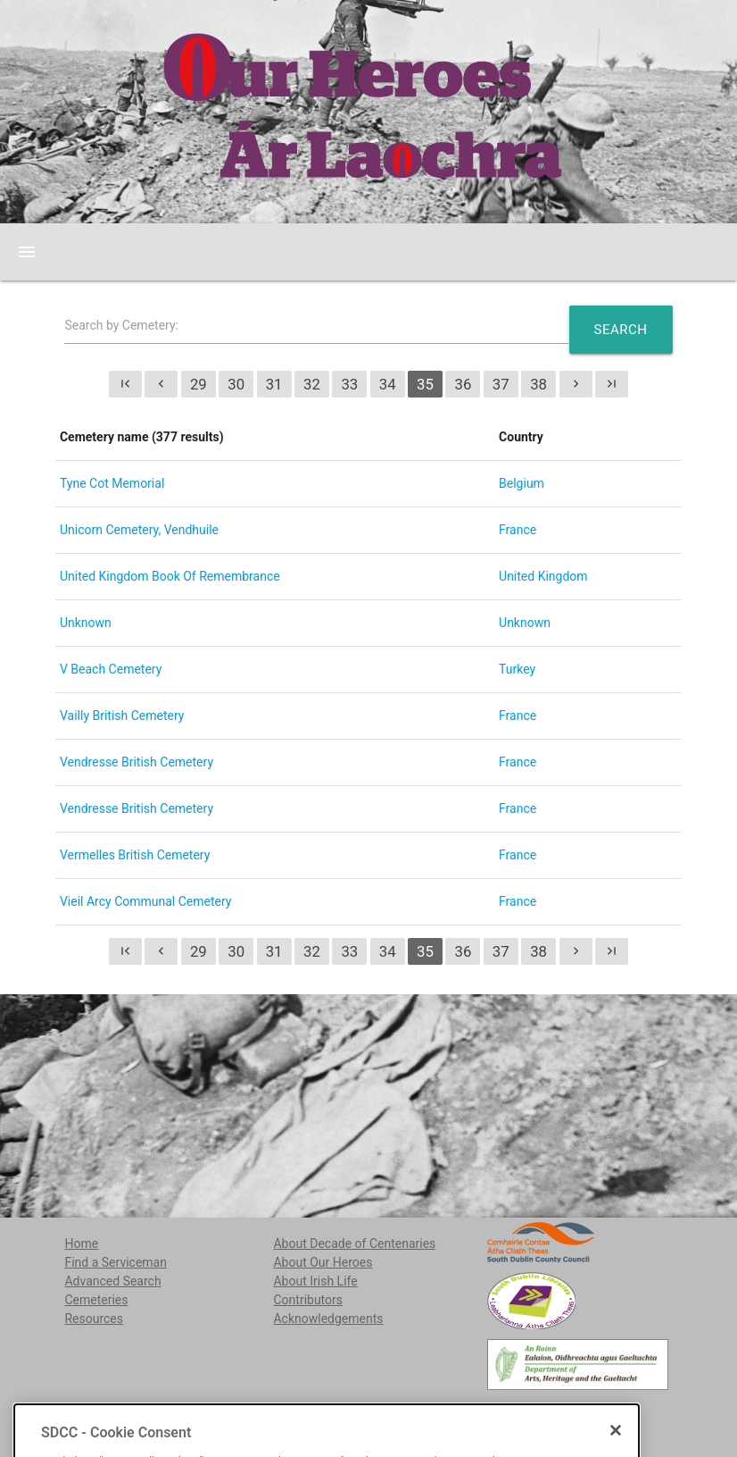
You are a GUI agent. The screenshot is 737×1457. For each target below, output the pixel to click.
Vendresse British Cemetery (136, 762)
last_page (611, 383)
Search (621, 330)
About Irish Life (315, 1281)
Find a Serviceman (115, 1262)
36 (462, 384)
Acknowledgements (328, 1318)
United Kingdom (543, 576)
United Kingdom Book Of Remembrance (170, 576)
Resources (93, 1318)
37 (501, 384)
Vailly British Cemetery (122, 715)
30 (236, 384)
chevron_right (576, 383)
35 (425, 384)
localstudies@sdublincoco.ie (200, 1413)
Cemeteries (96, 1300)
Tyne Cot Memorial (112, 483)
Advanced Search (112, 1281)
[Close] (615, 1447)
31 (274, 384)
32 (311, 384)
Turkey (517, 669)
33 (349, 384)
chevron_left (161, 383)
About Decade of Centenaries (354, 1243)
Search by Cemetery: (121, 325)
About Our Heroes (322, 1262)
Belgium (521, 483)
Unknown (86, 622)
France (517, 530)
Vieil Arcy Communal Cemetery (146, 901)
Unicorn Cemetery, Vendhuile (139, 530)
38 (538, 384)
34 (387, 384)
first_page (125, 383)
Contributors (308, 1300)
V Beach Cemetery (110, 669)
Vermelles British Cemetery (135, 855)
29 (198, 384)
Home (81, 1243)
